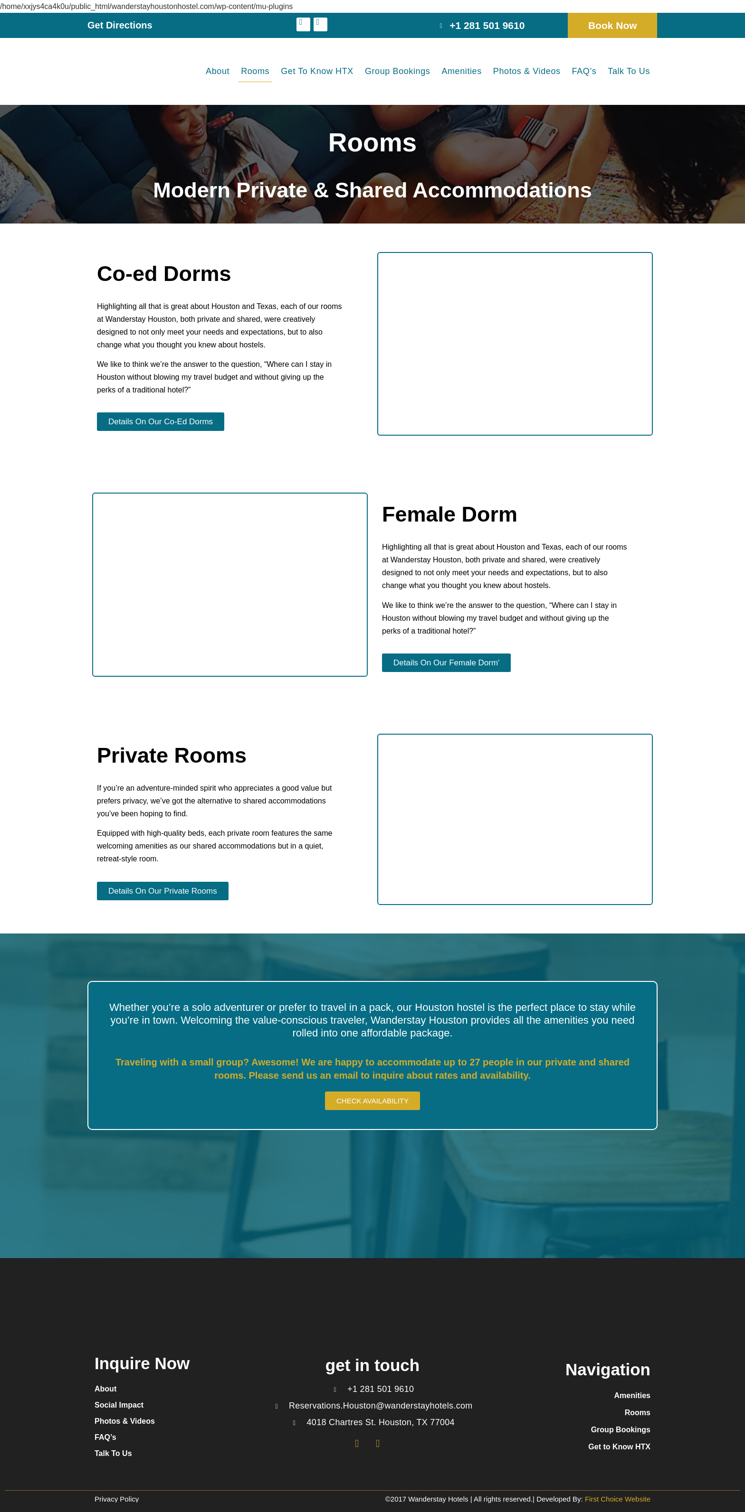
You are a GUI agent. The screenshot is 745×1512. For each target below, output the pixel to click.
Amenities (461, 71)
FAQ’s (584, 71)
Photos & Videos (527, 71)
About (217, 71)
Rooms (255, 71)
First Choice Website (616, 1499)
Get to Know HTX (317, 71)
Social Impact (119, 1405)
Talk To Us (629, 71)
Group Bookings (397, 71)
